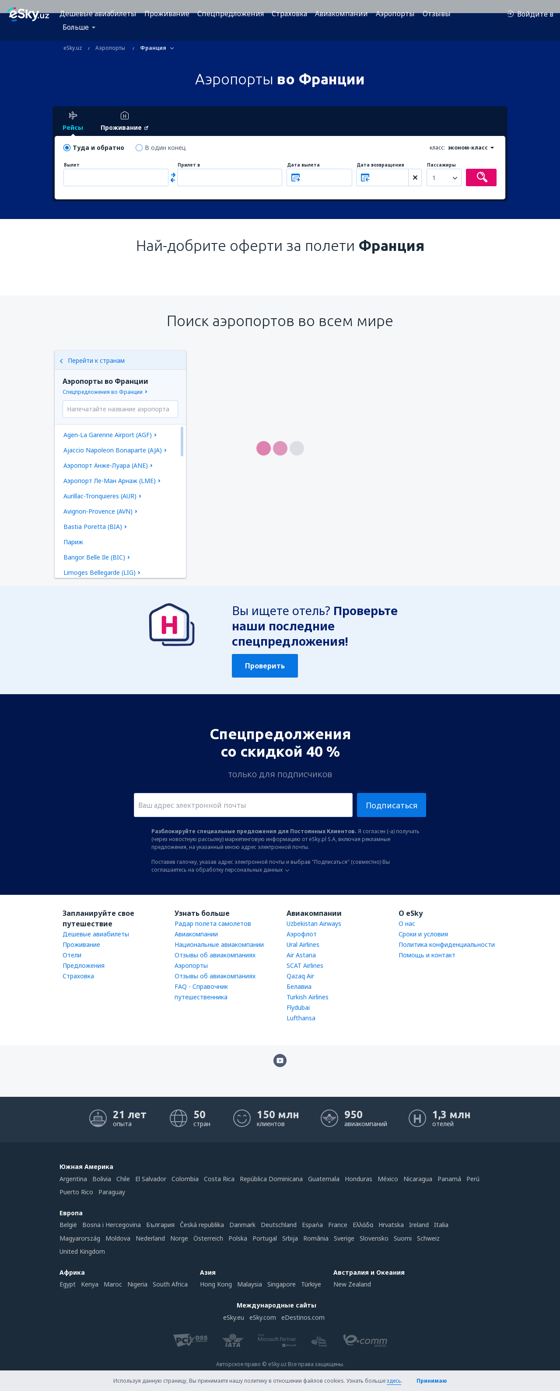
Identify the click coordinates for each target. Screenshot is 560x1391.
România (316, 1238)
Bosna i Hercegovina (111, 1225)
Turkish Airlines (308, 997)
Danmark (242, 1225)
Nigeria (137, 1284)
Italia (441, 1225)
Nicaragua (417, 1179)
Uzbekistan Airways (314, 923)
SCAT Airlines (305, 965)
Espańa (312, 1225)
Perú (473, 1179)
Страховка (289, 13)
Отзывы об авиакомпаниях (215, 955)
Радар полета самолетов (213, 923)
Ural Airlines (303, 944)
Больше (76, 27)
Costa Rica (219, 1179)
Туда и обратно (98, 147)
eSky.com (262, 1317)
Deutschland (279, 1225)
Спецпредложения (230, 13)
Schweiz (428, 1238)
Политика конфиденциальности (447, 944)
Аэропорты (395, 13)
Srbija (290, 1238)
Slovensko (374, 1238)
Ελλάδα (363, 1225)
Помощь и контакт (427, 955)
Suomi (403, 1238)
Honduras (358, 1179)
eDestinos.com (303, 1317)
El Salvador (150, 1179)
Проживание (166, 13)
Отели (72, 955)
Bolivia (101, 1179)
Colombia (185, 1179)
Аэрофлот (302, 934)
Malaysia (249, 1284)
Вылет (72, 165)
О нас (407, 923)
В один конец (165, 147)
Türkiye (311, 1284)
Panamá (449, 1179)
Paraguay (111, 1192)
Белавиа (299, 986)
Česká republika (202, 1225)
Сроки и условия (423, 934)
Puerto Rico (76, 1192)
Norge (179, 1238)
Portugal (264, 1238)
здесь (394, 1380)
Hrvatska (391, 1225)
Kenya (89, 1284)
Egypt (68, 1284)
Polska (237, 1238)
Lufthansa (301, 1018)
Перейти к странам (92, 360)
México (388, 1179)
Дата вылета (303, 165)
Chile (123, 1179)
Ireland (419, 1225)
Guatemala (324, 1179)
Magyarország (80, 1238)
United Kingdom (82, 1251)
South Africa (170, 1284)
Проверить (265, 666)
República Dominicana (271, 1179)
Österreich (208, 1238)
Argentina (73, 1179)
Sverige (344, 1238)
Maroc (113, 1284)
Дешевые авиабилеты (98, 13)
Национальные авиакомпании (219, 944)
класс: (437, 147)
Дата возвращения (380, 165)
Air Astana (301, 955)
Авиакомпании (341, 13)
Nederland (150, 1238)
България (160, 1225)
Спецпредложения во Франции (103, 392)
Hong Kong (216, 1284)
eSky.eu (233, 1317)
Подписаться (391, 805)
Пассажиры (441, 165)
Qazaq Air (300, 976)
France (337, 1225)
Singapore (281, 1284)
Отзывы (437, 13)
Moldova (117, 1238)
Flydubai (298, 1007)
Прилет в (189, 165)
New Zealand (352, 1284)
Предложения (84, 965)
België (68, 1225)
